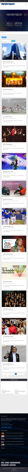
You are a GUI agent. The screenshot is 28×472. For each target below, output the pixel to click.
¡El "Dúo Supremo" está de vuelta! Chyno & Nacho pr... (14, 433)
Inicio (2, 32)
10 (21, 373)
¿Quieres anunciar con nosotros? (7, 424)
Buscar (13, 40)
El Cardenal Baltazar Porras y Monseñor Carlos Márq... (14, 444)
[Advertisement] (14, 8)
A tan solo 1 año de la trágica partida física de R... (14, 438)
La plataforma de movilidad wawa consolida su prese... (14, 441)
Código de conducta (14, 470)
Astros (3, 462)
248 (5, 375)
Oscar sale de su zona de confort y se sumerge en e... (14, 435)
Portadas (7, 462)
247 (3, 375)
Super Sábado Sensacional (15, 462)
